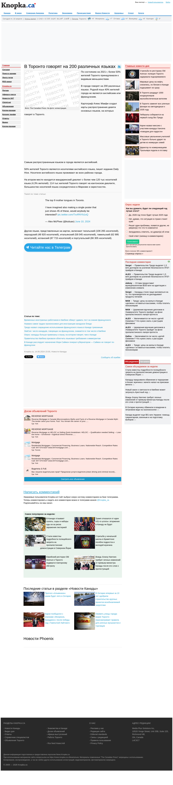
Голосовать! (132, 241)
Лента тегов (7, 78)
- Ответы (7, 734)
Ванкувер (133, 19)
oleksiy (128, 283)
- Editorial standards (98, 734)
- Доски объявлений (55, 731)
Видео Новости (102, 13)
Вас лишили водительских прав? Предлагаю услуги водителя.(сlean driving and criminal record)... (74, 472)
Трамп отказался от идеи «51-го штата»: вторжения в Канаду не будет (108, 521)
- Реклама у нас (96, 728)
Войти (168, 2)
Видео (5, 122)
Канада (7, 13)
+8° (144, 19)
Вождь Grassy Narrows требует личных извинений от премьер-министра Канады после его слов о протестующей (108, 563)
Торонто (82, 19)
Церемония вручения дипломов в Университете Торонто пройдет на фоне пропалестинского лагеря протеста (144, 312)
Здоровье (119, 13)
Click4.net (6, 102)
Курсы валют (30, 19)
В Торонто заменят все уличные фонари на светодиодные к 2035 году (155, 107)
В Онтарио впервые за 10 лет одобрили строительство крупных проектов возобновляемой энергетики (108, 599)
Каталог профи (9, 114)
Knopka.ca (6, 86)
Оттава (116, 19)
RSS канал (7, 82)
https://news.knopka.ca (59, 757)
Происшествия (84, 13)
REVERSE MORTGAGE (42, 416)
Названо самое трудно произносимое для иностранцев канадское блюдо (58, 324)
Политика (53, 13)
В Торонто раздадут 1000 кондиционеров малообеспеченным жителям (153, 96)
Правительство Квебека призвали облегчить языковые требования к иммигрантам (62, 338)
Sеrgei (128, 265)
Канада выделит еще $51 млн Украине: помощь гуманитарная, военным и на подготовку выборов (147, 417)
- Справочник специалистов (16, 737)
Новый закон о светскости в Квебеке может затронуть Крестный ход (145, 391)
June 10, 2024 (82, 221)
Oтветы (5, 118)
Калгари (149, 19)
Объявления (8, 106)
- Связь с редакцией (98, 737)
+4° (126, 19)
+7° (111, 19)
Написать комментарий (42, 492)
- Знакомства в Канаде (56, 728)
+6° (93, 19)
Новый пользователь (155, 2)
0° (160, 19)
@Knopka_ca (103, 500)
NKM (127, 301)
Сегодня (6, 70)
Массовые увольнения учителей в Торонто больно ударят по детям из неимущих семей (155, 139)
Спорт (131, 13)
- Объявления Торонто (13, 740)
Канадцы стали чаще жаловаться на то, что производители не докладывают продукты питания (146, 294)
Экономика (67, 13)
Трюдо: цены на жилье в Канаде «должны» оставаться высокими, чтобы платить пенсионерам (147, 303)
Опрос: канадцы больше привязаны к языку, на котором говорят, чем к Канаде (60, 335)
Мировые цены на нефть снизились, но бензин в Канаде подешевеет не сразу (154, 85)
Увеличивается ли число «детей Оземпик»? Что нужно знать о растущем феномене (144, 320)
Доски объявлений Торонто (40, 411)
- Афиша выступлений (56, 734)
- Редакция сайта (97, 731)
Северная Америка (35, 13)
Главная (6, 65)
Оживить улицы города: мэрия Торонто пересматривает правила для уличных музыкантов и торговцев (108, 620)
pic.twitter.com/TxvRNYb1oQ (73, 214)
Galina (128, 336)
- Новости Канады (11, 728)
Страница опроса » (134, 254)
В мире (18, 13)
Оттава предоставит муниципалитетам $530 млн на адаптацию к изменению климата (145, 285)
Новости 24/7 (8, 98)
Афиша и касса (9, 94)
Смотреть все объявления (72, 479)
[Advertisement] (86, 42)
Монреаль (99, 19)
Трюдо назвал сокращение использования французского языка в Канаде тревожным (63, 327)
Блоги (141, 13)
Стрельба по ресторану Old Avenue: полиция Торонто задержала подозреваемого (153, 74)
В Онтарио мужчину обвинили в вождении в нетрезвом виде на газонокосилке (145, 408)
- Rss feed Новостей (55, 743)
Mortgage (36, 442)
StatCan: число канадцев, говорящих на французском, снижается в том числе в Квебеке (65, 331)
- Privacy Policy (96, 743)
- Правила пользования (100, 740)
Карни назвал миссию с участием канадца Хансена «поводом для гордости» (152, 128)
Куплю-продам (9, 110)
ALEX (128, 274)
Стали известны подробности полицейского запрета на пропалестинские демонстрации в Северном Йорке (55, 542)
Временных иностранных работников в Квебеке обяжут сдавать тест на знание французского (67, 320)
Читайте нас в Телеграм (48, 247)
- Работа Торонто (54, 737)
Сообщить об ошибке (110, 357)
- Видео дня (8, 731)
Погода (75, 19)
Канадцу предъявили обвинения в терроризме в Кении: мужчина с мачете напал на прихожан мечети (147, 382)
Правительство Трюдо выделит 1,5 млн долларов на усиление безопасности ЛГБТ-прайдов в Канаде (147, 267)
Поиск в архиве (9, 73)
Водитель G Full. (39, 469)
